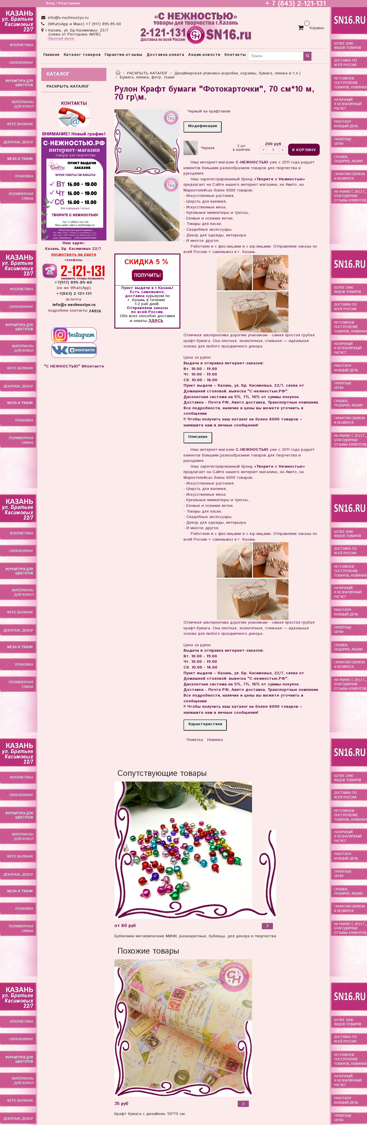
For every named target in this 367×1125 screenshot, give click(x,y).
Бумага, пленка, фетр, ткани (147, 77)
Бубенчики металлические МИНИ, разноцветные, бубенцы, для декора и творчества (195, 936)
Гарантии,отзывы (123, 55)
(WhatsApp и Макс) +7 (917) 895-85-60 (83, 24)
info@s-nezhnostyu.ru (67, 18)
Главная (51, 55)
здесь (156, 320)
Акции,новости (204, 55)
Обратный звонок (61, 38)
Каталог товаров (82, 55)
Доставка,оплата (165, 55)
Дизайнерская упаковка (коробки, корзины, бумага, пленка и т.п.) (237, 73)
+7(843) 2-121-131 (73, 293)
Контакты (235, 55)
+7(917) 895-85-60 (73, 282)
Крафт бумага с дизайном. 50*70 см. (150, 1114)
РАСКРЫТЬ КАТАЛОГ (147, 73)
